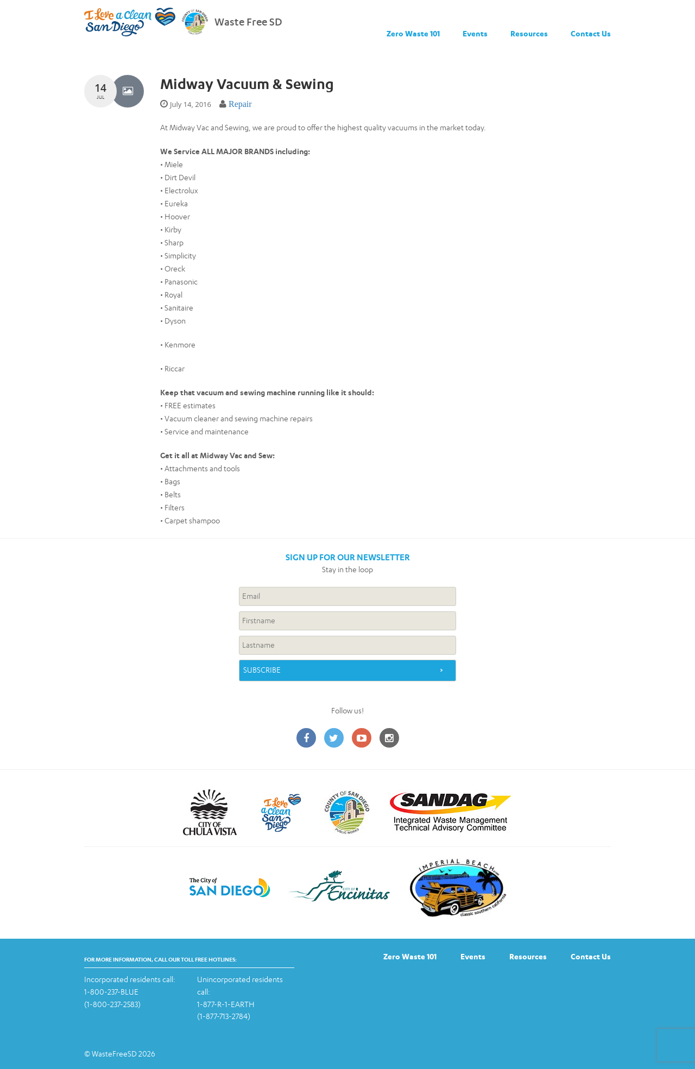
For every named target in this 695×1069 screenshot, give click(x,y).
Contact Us (591, 33)
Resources (529, 33)
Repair (240, 104)
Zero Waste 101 (413, 33)
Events (475, 33)
